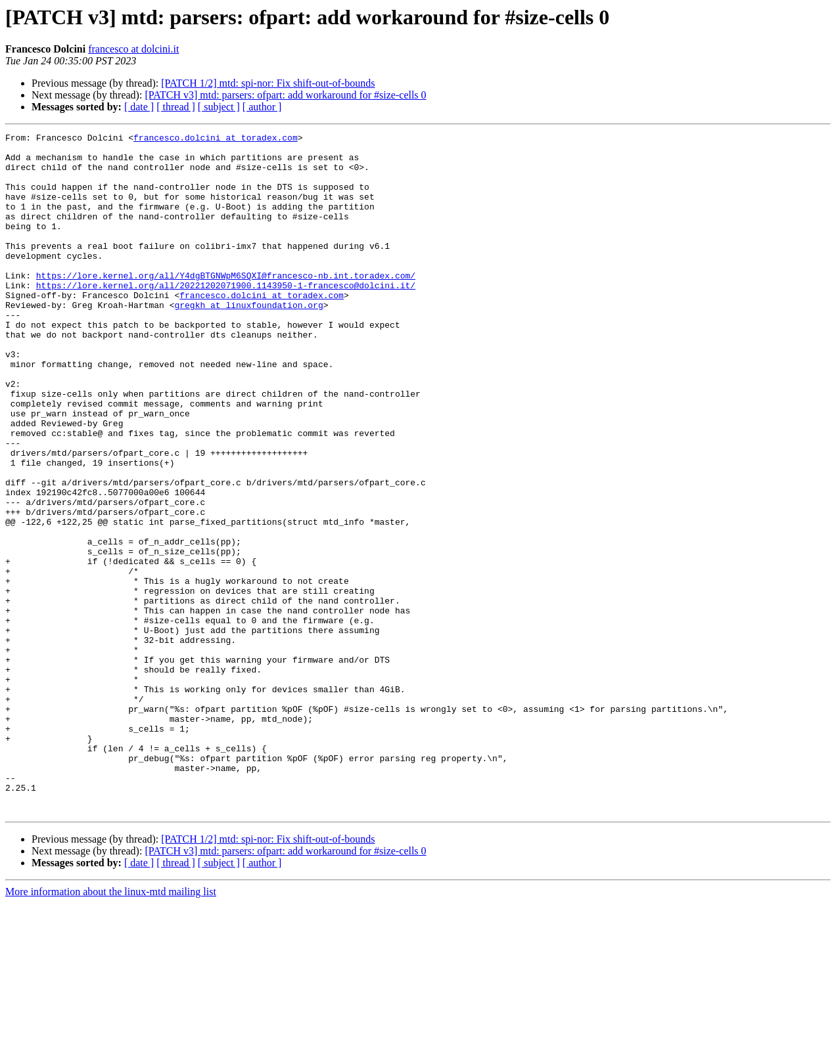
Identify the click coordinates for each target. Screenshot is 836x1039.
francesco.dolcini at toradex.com (215, 139)
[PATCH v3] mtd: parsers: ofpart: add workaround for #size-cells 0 (285, 94)
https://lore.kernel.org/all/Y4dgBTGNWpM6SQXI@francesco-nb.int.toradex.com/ (225, 305)
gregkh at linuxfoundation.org (248, 340)
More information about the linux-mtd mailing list (110, 1027)
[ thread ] (175, 106)
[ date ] (139, 106)
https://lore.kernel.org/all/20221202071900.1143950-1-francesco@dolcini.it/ (225, 316)
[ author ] (262, 106)
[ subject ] (219, 106)
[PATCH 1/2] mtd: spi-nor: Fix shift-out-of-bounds (268, 83)
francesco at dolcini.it (133, 49)
